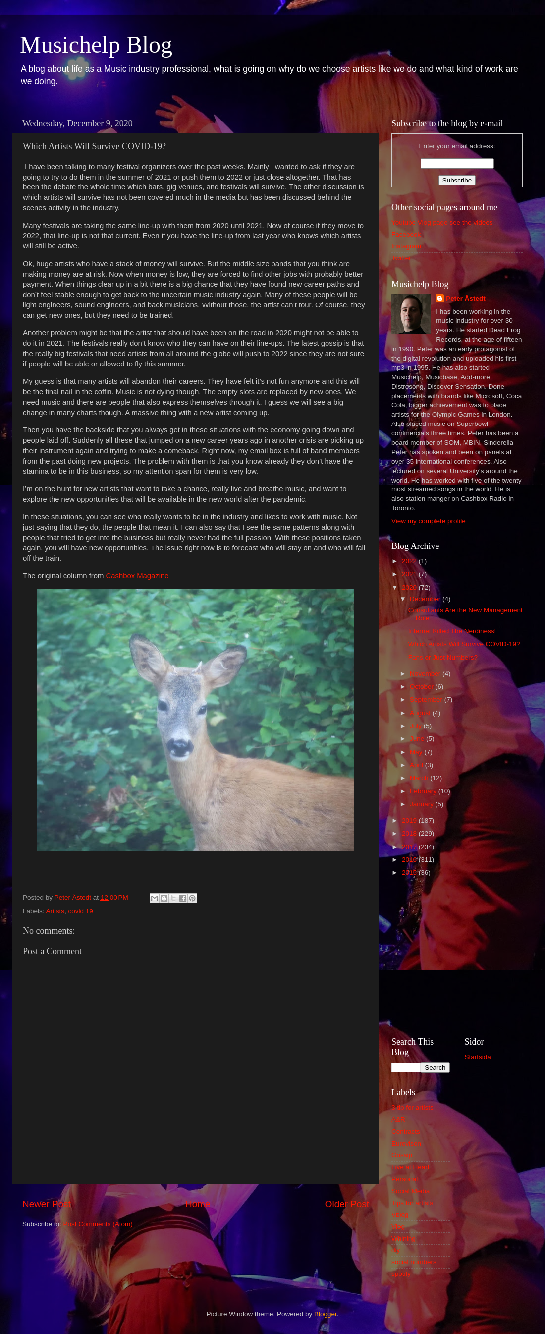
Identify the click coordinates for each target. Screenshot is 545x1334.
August (421, 713)
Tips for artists (412, 1203)
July (417, 725)
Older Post (347, 1204)
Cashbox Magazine (137, 576)
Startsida (478, 1057)
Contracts (405, 1131)
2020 (410, 587)
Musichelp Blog (96, 44)
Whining (403, 1238)
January (423, 804)
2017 (410, 846)
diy (395, 1250)
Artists (55, 911)
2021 (410, 574)
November (426, 673)
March (420, 778)
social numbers (413, 1262)
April (417, 765)
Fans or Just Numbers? (443, 657)
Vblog (400, 1214)
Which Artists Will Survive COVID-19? (464, 644)
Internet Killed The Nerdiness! (452, 631)
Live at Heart (410, 1167)
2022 (410, 561)
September (427, 699)
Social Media (410, 1191)
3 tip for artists (412, 1107)
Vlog (398, 1226)
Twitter (401, 258)
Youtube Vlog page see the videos (441, 222)
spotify (401, 1273)
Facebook (406, 234)
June (418, 738)
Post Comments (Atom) (98, 1224)
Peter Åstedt (466, 298)
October (423, 686)
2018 (410, 833)
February (424, 791)
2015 (410, 872)
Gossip (401, 1155)
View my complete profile (428, 521)
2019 (410, 820)
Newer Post (46, 1204)
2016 (410, 859)
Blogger (325, 1314)
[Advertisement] (457, 956)
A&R (398, 1119)
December (426, 599)
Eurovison (406, 1143)
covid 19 (80, 911)
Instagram (406, 246)
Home (197, 1204)
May (417, 752)
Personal (404, 1179)
